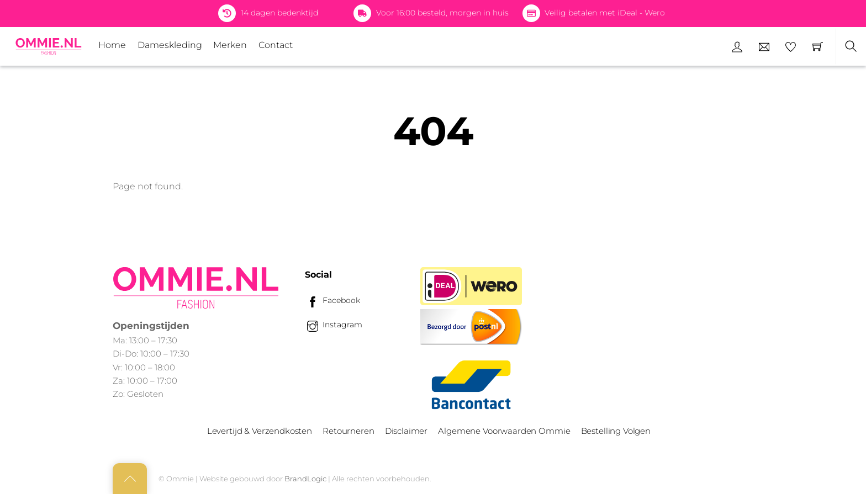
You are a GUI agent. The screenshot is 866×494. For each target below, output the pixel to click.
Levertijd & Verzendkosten (259, 431)
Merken (230, 45)
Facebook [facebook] (332, 300)
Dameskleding (170, 45)
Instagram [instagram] (333, 325)
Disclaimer (406, 431)
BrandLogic (305, 478)
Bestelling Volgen (616, 431)
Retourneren (348, 431)
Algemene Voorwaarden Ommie (504, 431)
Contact (275, 45)
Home (112, 45)
